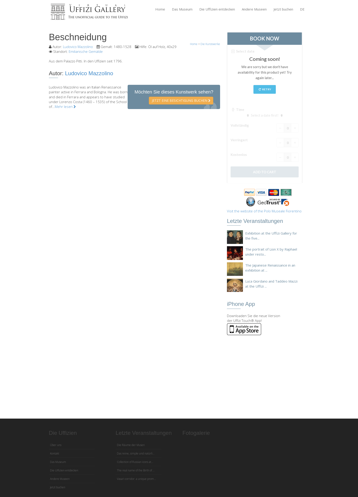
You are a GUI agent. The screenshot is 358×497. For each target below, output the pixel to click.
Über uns (55, 445)
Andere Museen (254, 9)
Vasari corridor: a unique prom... (136, 479)
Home (160, 9)
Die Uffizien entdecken (217, 9)
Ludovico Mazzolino (78, 46)
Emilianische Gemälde (86, 51)
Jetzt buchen (283, 9)
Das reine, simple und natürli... (136, 453)
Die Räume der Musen (131, 445)
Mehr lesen (65, 106)
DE (302, 9)
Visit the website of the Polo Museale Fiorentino (264, 211)
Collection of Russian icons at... (135, 462)
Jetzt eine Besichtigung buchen (181, 100)
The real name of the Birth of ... (136, 470)
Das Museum (182, 9)
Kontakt (54, 453)
